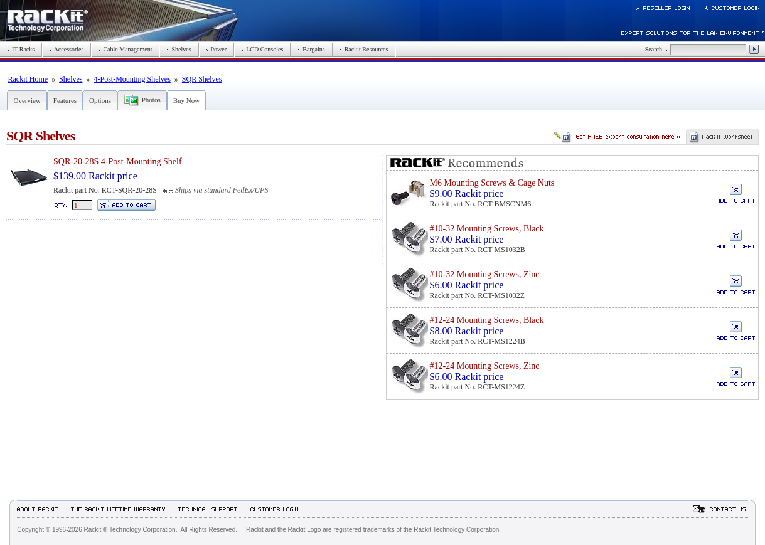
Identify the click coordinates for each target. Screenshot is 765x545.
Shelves (178, 49)
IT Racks (21, 49)
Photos (151, 99)
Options (100, 100)
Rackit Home (28, 79)
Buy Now (186, 100)
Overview (26, 100)
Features (65, 100)
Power (216, 49)
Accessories (66, 49)
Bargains (310, 49)
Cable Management (125, 49)
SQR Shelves (202, 79)
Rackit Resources (364, 49)
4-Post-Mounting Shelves (132, 79)
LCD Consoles (262, 49)
